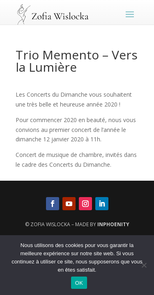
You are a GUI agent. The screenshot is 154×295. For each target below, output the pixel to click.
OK (79, 283)
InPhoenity (113, 224)
